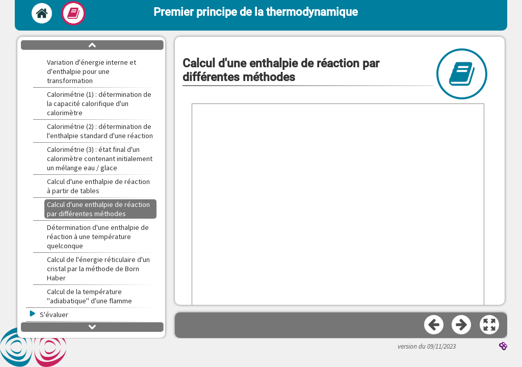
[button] (490, 325)
